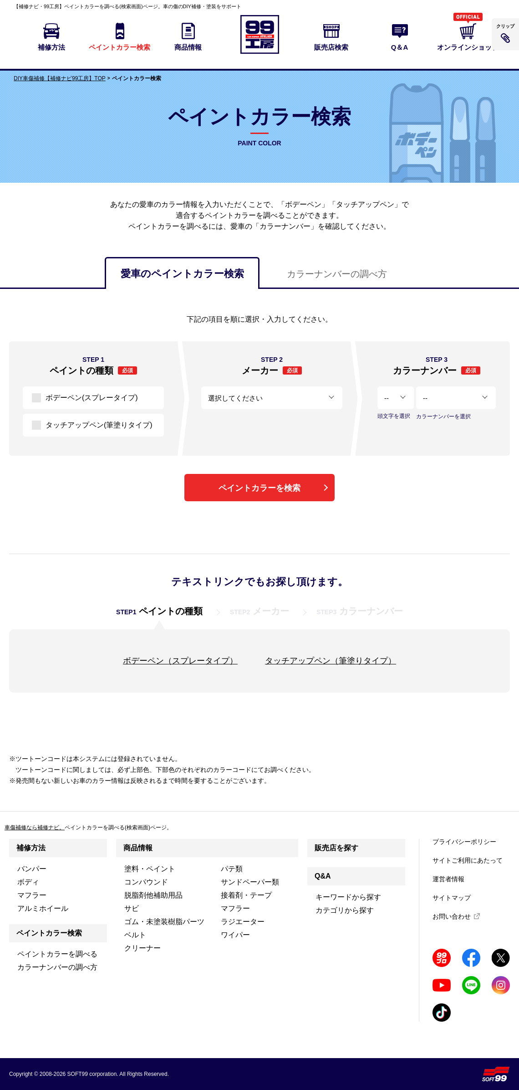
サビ (131, 908)
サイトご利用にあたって (467, 860)
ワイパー (235, 935)
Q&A (323, 876)
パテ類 (232, 869)
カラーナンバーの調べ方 (337, 274)
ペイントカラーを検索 (259, 488)
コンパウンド (146, 882)
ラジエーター (243, 921)
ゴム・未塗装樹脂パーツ (164, 921)
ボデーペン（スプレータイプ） (180, 660)
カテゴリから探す (344, 910)
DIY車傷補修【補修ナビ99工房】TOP (60, 78)
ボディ (28, 882)
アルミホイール (42, 908)
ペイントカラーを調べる (57, 954)
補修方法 (31, 848)
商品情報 (138, 848)
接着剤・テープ (246, 895)
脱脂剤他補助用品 (153, 895)
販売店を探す (336, 848)
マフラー (31, 895)
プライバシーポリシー (464, 841)
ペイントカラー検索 (49, 933)
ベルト (135, 935)
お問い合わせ (451, 916)
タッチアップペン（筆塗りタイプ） (330, 660)
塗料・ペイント (149, 869)
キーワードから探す (348, 897)
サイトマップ (451, 897)
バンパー (31, 869)
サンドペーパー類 (250, 882)
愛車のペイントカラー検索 (182, 273)
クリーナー (142, 948)
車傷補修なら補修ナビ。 (35, 827)
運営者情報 (448, 879)
